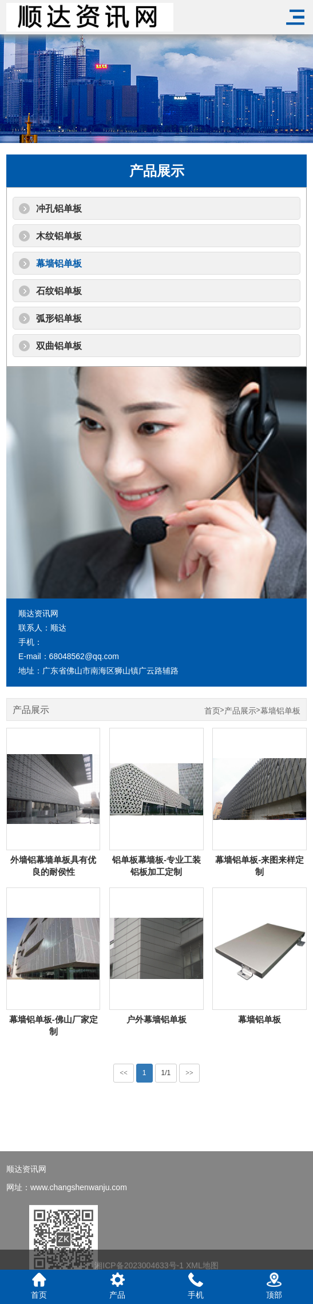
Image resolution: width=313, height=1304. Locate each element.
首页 (212, 711)
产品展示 (240, 711)
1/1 (166, 1073)
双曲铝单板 (59, 346)
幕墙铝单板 (59, 263)
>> (189, 1073)
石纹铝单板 (59, 291)
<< (124, 1073)
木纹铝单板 (59, 236)
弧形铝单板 (59, 318)
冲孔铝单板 (59, 208)
